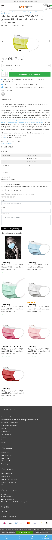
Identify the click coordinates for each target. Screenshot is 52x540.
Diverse (3, 485)
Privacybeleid (5, 431)
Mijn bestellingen (6, 455)
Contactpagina (6, 434)
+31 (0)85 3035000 (7, 497)
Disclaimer (4, 428)
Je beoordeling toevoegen (12, 229)
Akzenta (7, 25)
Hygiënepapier (6, 476)
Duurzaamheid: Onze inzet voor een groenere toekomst (19, 420)
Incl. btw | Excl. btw (45, 8)
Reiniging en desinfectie (9, 479)
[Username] (26, 203)
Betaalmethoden (6, 417)
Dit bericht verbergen (25, 532)
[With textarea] (26, 220)
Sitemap (4, 437)
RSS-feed (4, 443)
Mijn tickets (5, 458)
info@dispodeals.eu (8, 499)
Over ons (4, 414)
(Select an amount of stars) (17, 194)
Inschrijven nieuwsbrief (8, 516)
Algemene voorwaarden (9, 425)
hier (5, 135)
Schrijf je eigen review (18, 25)
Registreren (5, 452)
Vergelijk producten (7, 464)
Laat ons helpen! (6, 143)
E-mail (3, 208)
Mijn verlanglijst (6, 461)
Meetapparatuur (6, 473)
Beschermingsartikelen (8, 482)
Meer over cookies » (42, 532)
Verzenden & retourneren (9, 422)
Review (3, 440)
